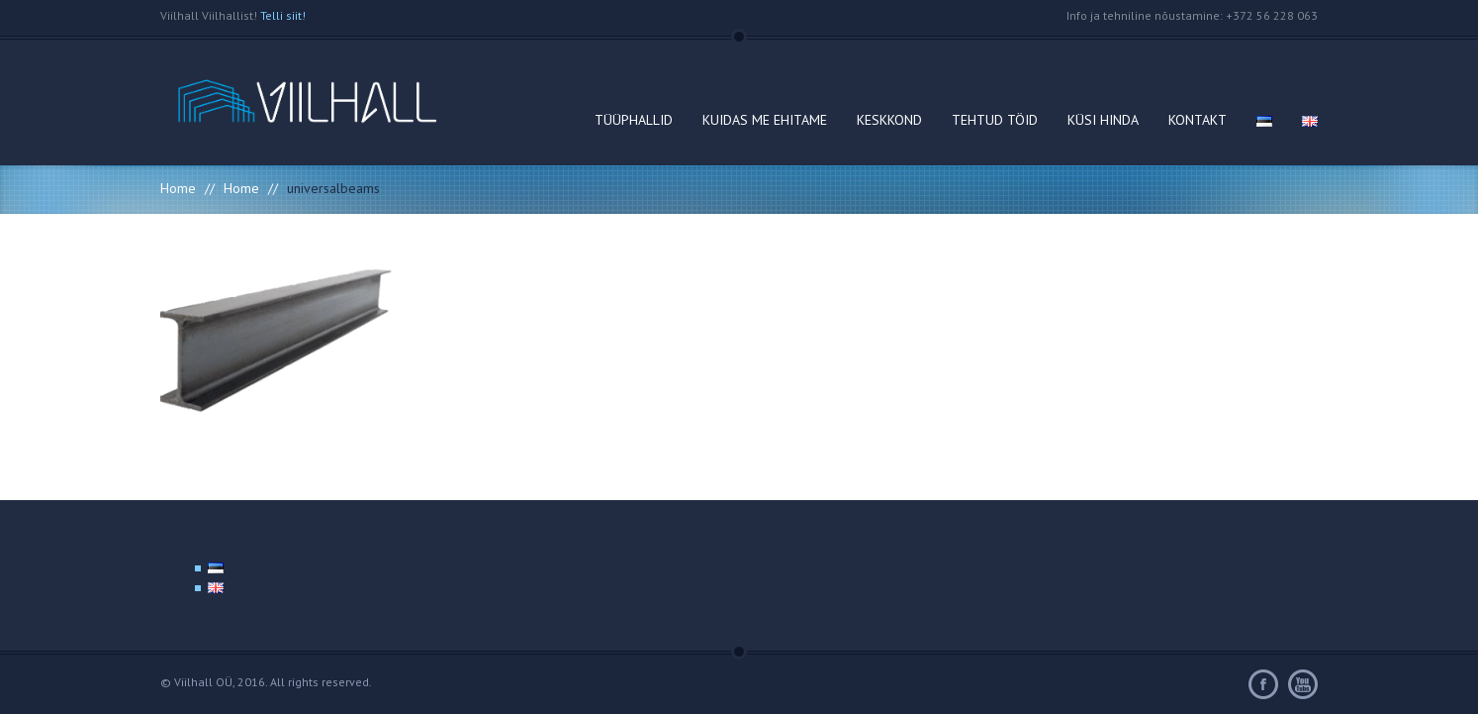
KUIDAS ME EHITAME (764, 120)
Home (178, 188)
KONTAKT (1197, 120)
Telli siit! (283, 15)
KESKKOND (889, 120)
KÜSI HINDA (1103, 120)
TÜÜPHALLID (634, 120)
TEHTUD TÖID (995, 120)
